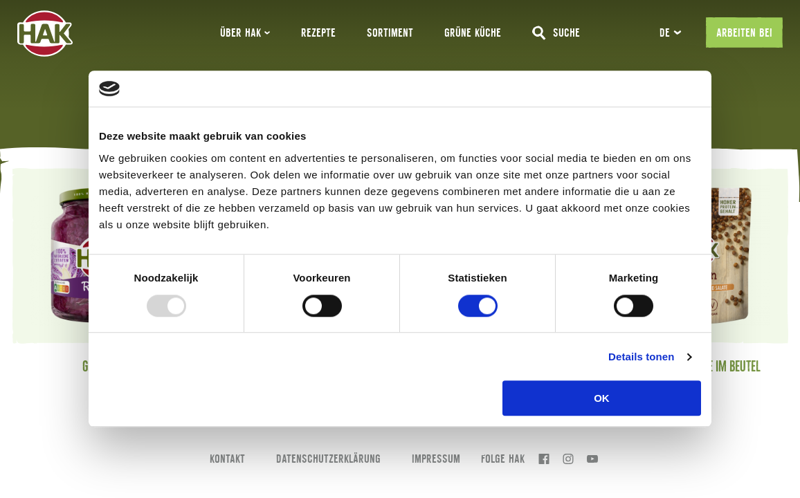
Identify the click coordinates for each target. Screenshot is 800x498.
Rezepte (318, 32)
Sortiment (390, 32)
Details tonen (641, 356)
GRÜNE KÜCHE (472, 32)
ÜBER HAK (245, 32)
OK (602, 398)
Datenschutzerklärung (328, 458)
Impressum (436, 458)
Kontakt (227, 458)
